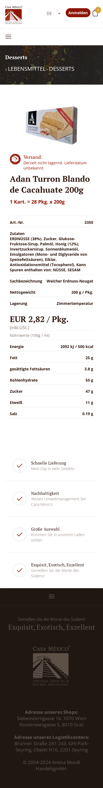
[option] (51, 124)
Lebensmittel (27, 68)
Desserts (61, 68)
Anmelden (78, 12)
